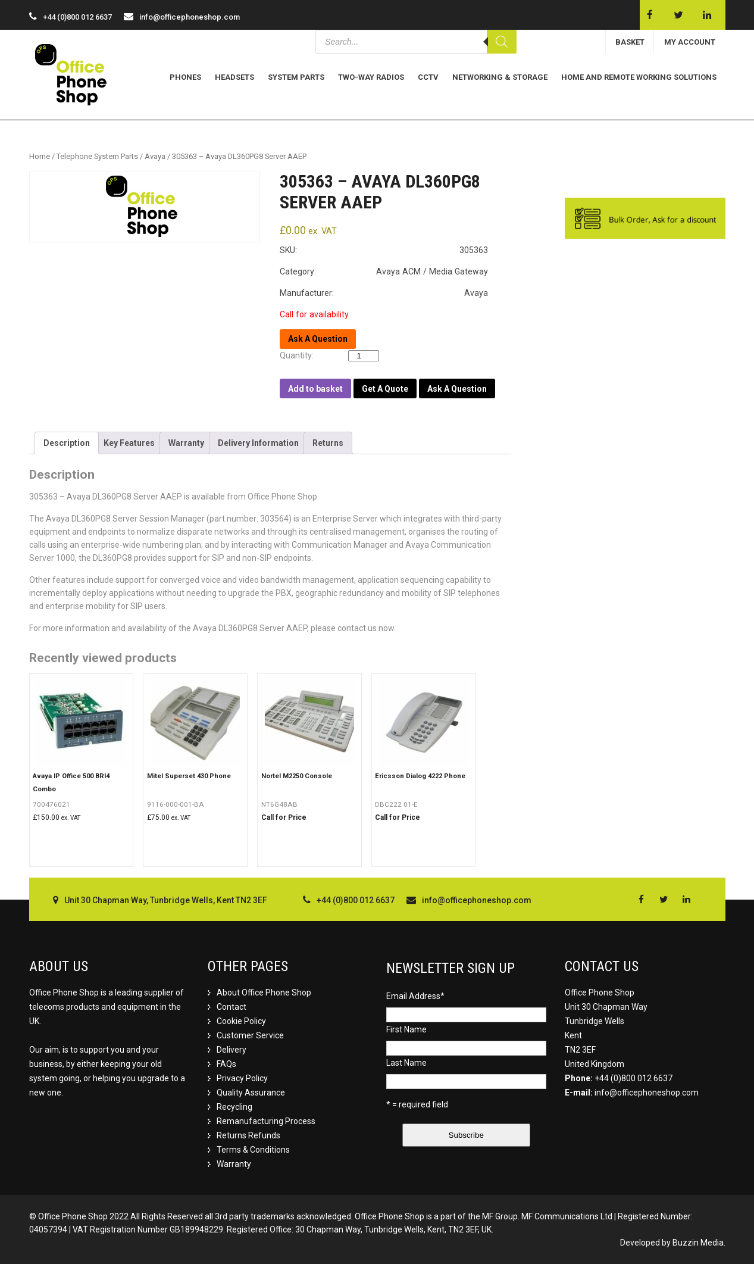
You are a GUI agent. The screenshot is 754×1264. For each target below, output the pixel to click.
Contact (231, 1007)
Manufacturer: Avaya (384, 293)
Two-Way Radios (371, 77)
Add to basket (315, 389)
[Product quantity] (363, 355)
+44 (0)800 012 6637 (633, 1078)
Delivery (231, 1049)
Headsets (234, 77)
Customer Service (250, 1035)
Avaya (155, 156)
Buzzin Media (698, 1242)
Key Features (129, 443)
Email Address (415, 996)
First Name (406, 1029)
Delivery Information (258, 443)
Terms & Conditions (253, 1149)
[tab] (67, 443)
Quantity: (299, 355)
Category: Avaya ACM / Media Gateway (384, 271)
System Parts (296, 77)
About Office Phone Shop (264, 992)
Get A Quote (385, 389)
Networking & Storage (499, 77)
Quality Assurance (251, 1092)
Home (39, 156)
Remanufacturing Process (266, 1121)
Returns (327, 443)
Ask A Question (457, 389)
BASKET (630, 42)
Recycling (234, 1107)
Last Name (406, 1063)
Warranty (186, 443)
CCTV (428, 77)
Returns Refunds (248, 1135)
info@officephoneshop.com (189, 17)
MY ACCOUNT (689, 42)
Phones (185, 77)
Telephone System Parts (97, 156)
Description (66, 443)
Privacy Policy (242, 1078)
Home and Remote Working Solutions (639, 77)
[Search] (502, 42)
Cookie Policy (241, 1021)
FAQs (226, 1064)
